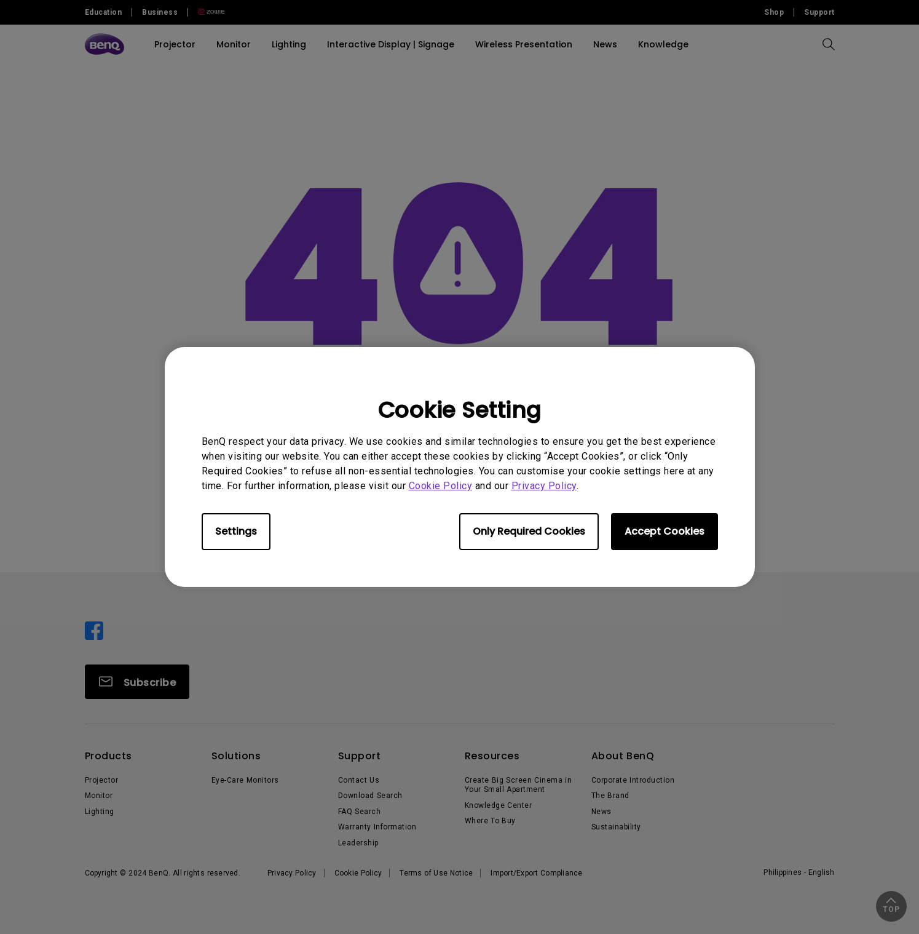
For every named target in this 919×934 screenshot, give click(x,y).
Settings (236, 531)
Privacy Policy (544, 486)
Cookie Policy (441, 486)
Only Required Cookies (529, 531)
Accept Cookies (664, 531)
